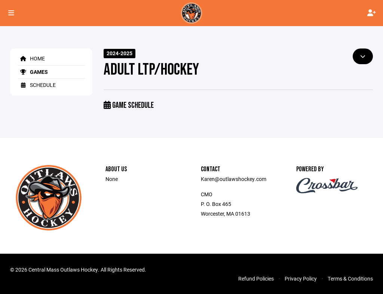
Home (31, 58)
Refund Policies (256, 278)
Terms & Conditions (350, 278)
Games (33, 71)
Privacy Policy (301, 278)
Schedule (37, 84)
